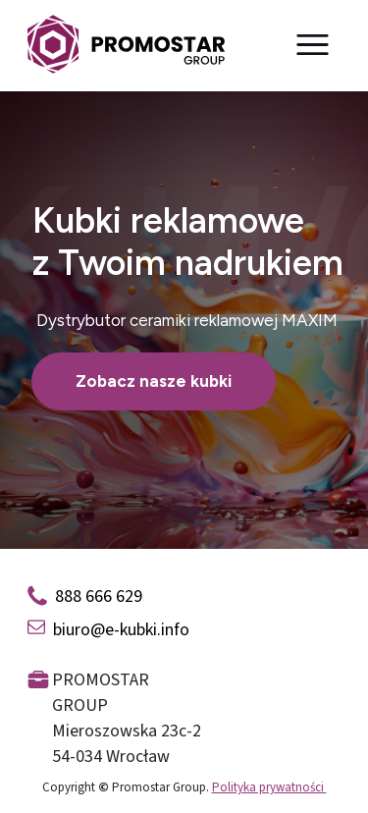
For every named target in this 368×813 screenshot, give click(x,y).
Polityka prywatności (269, 787)
